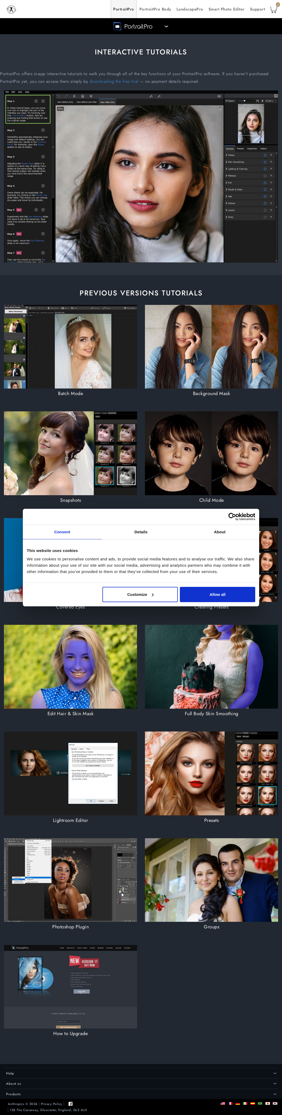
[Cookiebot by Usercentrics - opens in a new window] (232, 517)
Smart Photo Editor (226, 9)
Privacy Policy (51, 1104)
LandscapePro (189, 9)
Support (257, 9)
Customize (140, 594)
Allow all (218, 594)
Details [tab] (141, 532)
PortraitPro (123, 9)
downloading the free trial (114, 81)
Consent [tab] (62, 532)
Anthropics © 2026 (23, 1104)
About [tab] (220, 532)
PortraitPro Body (155, 9)
